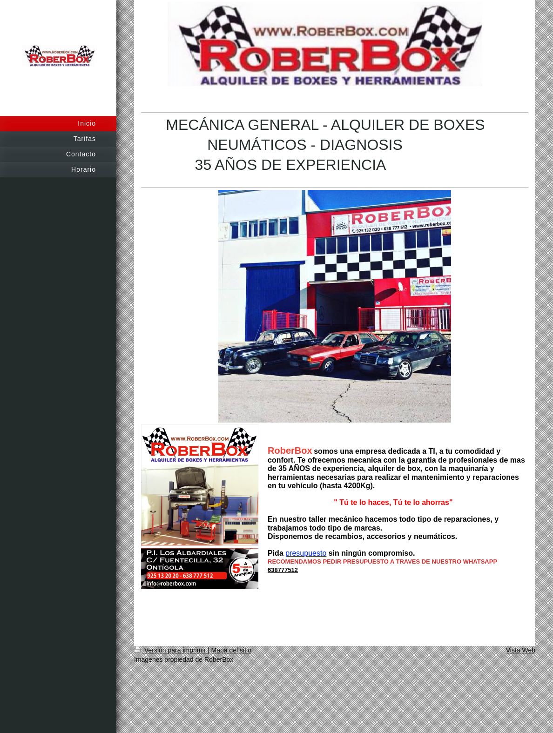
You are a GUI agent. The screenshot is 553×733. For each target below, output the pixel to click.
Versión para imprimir (171, 650)
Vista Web (520, 650)
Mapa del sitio (231, 650)
